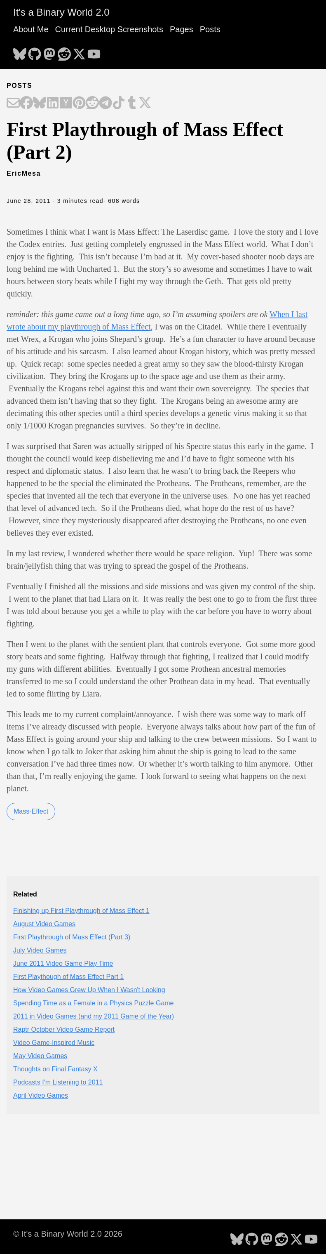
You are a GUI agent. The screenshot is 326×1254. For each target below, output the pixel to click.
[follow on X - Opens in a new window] (79, 51)
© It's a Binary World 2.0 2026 (67, 1233)
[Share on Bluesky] (39, 103)
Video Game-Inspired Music (53, 1042)
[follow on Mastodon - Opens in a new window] (49, 51)
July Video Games (40, 950)
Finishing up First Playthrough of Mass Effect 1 (81, 910)
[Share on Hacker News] (66, 103)
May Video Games (40, 1055)
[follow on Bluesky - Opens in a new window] (19, 51)
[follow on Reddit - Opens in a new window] (64, 51)
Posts (210, 29)
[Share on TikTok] (118, 103)
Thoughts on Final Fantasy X (55, 1069)
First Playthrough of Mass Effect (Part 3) (71, 937)
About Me (31, 29)
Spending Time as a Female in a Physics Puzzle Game (93, 1003)
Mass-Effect (31, 811)
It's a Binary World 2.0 (61, 12)
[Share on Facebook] (26, 103)
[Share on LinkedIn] (52, 103)
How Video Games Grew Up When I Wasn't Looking (89, 989)
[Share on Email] (13, 103)
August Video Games (44, 923)
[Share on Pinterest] (79, 103)
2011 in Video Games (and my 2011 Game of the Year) (93, 1016)
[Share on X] (145, 103)
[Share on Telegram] (105, 103)
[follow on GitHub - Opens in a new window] (34, 51)
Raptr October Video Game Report (64, 1029)
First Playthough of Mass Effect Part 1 (68, 976)
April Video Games (40, 1095)
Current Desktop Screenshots (109, 29)
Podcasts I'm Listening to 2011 (58, 1082)
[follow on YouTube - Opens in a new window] (94, 51)
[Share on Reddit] (92, 103)
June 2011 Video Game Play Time (63, 963)
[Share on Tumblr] (131, 103)
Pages (181, 29)
